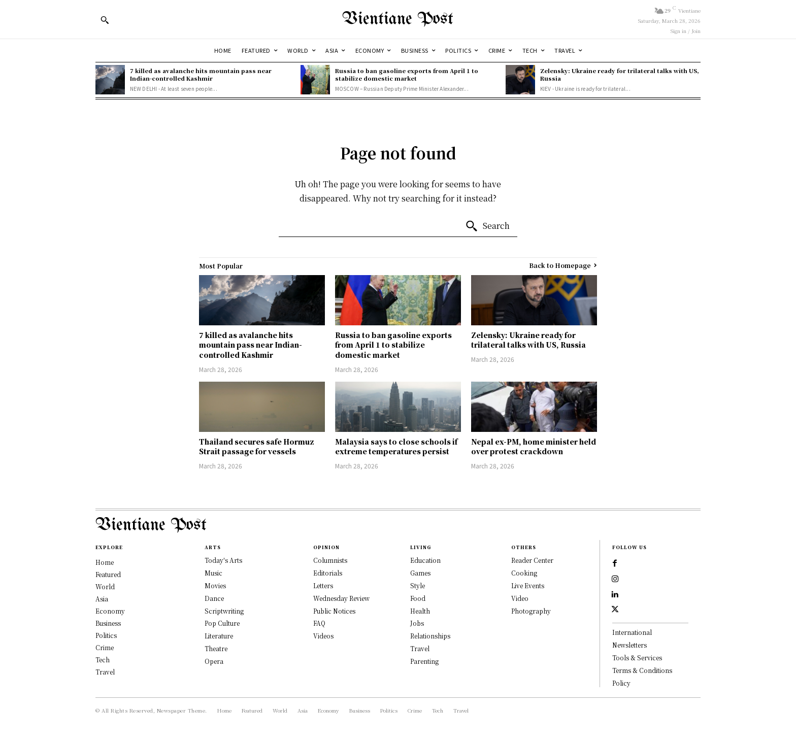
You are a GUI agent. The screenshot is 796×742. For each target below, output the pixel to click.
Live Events (527, 585)
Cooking (524, 572)
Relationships (430, 635)
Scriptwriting (224, 610)
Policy (621, 686)
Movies (215, 585)
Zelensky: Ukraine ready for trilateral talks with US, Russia (619, 74)
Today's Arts (223, 560)
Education (425, 560)
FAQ (319, 623)
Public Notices (334, 610)
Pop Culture (222, 623)
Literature (219, 635)
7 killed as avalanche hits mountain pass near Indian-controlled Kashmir (201, 74)
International (632, 635)
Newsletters (629, 648)
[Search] (487, 226)
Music (213, 572)
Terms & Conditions (642, 673)
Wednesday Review (341, 598)
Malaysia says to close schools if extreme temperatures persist (396, 446)
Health (420, 610)
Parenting (424, 661)
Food (417, 598)
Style (417, 585)
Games (420, 572)
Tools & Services (637, 661)
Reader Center (532, 560)
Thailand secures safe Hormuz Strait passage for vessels (256, 446)
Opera (214, 661)
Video (519, 598)
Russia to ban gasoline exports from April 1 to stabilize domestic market (406, 74)
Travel (419, 648)
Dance (214, 598)
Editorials (327, 572)
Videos (323, 635)
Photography (531, 610)
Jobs (417, 623)
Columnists (330, 560)
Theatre (216, 648)
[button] (104, 20)
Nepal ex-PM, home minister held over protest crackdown (533, 446)
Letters (323, 585)
